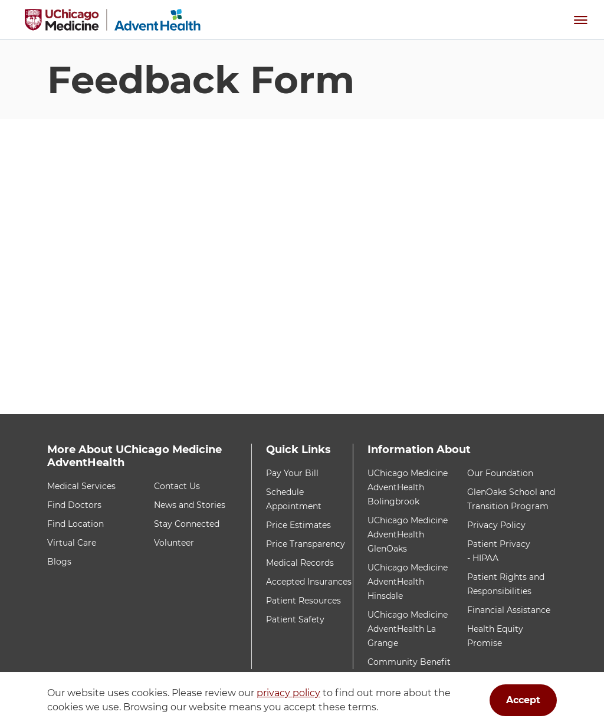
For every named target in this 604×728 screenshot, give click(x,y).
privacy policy (288, 693)
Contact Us (177, 486)
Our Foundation (500, 473)
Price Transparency (305, 544)
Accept (523, 700)
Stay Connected (186, 524)
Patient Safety (295, 619)
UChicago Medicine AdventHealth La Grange (407, 628)
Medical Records (300, 563)
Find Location (75, 524)
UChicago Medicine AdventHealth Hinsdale (407, 581)
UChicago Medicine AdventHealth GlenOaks (407, 534)
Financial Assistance (508, 610)
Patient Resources (303, 600)
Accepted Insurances (309, 581)
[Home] (112, 19)
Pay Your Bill (292, 473)
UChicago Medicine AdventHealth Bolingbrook (407, 487)
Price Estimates (298, 525)
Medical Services (81, 486)
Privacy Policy (496, 525)
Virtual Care (71, 542)
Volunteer (174, 542)
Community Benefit (409, 662)
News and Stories (189, 505)
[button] (580, 19)
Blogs (59, 561)
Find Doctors (74, 505)
